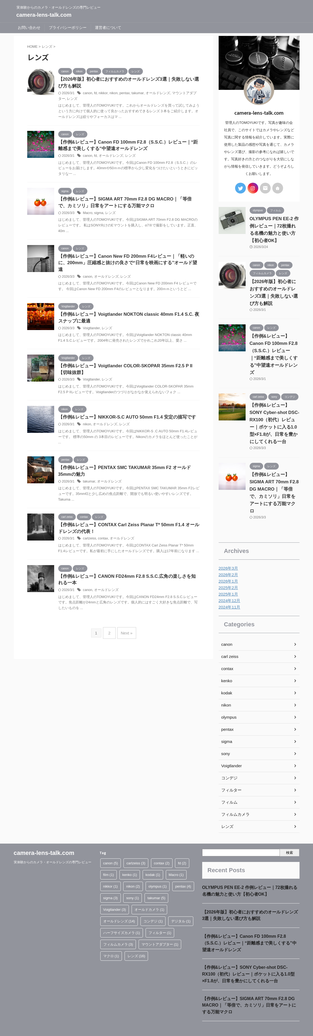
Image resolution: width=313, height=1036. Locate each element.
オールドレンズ (154, 94)
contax (102, 537)
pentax (123, 94)
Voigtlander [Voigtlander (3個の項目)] (114, 893)
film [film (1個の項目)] (108, 859)
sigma (98, 214)
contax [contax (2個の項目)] (162, 847)
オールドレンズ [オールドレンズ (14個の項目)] (119, 905)
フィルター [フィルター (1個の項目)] (160, 917)
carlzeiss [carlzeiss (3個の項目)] (135, 847)
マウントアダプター (181, 94)
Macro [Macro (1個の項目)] (176, 859)
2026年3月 (228, 552)
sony (225, 737)
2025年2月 (228, 571)
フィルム (228, 786)
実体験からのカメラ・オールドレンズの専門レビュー (52, 846)
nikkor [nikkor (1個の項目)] (110, 870)
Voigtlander (91, 324)
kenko (226, 665)
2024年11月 (229, 591)
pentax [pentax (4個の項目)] (183, 870)
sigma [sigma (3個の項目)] (110, 882)
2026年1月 (228, 565)
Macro (87, 214)
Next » (126, 630)
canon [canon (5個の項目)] (110, 847)
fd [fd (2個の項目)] (182, 847)
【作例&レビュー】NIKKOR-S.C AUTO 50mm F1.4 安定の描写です (124, 414)
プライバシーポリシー (68, 27)
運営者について (108, 27)
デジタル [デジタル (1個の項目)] (181, 905)
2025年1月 (228, 578)
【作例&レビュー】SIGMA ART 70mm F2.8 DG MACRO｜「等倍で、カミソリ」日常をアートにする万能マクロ (275, 480)
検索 (289, 836)
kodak (226, 677)
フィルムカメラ (234, 798)
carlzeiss (89, 537)
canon (87, 94)
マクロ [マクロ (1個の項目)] (111, 940)
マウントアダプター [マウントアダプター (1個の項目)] (160, 928)
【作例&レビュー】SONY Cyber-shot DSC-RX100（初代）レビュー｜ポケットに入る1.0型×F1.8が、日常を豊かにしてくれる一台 (248, 961)
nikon (112, 94)
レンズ (63, 99)
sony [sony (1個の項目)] (132, 882)
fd (95, 94)
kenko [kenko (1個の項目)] (129, 859)
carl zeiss (229, 640)
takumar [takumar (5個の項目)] (156, 882)
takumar (135, 94)
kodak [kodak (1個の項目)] (153, 859)
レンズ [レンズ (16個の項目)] (136, 940)
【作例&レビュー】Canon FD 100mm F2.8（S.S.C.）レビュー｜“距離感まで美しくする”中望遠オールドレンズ (274, 349)
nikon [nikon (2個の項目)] (133, 870)
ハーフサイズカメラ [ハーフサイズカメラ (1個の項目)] (121, 917)
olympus (228, 701)
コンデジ (228, 762)
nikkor (102, 94)
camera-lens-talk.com (44, 15)
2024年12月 (229, 584)
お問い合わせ (29, 27)
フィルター (230, 774)
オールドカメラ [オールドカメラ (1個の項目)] (149, 893)
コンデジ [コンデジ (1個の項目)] (153, 905)
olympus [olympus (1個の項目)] (158, 870)
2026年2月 (228, 558)
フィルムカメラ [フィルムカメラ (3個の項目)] (118, 928)
